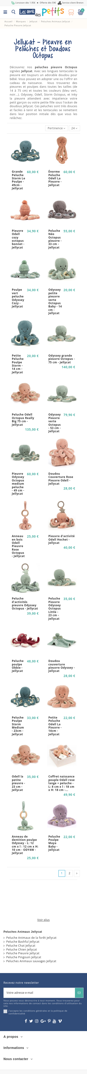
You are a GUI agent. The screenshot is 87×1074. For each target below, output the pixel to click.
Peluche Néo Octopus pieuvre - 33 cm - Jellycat (55, 239)
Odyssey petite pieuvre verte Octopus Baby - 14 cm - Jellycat (55, 301)
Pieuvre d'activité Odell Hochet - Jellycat (61, 539)
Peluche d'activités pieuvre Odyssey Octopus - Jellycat (25, 603)
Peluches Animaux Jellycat (22, 931)
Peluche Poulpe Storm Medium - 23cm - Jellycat (18, 726)
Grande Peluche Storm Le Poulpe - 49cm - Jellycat (18, 180)
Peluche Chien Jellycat (21, 949)
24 (74, 128)
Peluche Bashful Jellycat (22, 942)
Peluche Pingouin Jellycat (23, 957)
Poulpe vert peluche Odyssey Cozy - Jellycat (18, 298)
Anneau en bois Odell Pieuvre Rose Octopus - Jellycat (18, 546)
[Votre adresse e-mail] (39, 993)
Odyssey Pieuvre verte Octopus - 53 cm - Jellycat (54, 423)
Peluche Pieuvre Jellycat (22, 953)
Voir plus (43, 920)
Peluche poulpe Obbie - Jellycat (18, 666)
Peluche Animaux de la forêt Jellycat (31, 938)
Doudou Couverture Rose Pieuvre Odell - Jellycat (60, 479)
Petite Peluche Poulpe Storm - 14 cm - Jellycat (18, 364)
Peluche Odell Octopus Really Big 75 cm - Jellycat (23, 419)
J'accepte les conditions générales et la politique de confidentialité (38, 1012)
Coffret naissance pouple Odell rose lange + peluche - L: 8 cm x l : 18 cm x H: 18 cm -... (61, 783)
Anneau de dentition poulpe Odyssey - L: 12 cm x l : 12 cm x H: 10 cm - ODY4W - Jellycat (25, 845)
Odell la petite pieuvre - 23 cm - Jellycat (18, 783)
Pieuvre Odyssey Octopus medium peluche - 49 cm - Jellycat (18, 484)
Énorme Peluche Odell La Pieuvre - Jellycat (55, 178)
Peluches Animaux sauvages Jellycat (31, 961)
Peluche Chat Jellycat (20, 946)
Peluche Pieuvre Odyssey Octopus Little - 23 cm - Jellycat (54, 608)
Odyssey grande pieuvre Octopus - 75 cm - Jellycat (61, 359)
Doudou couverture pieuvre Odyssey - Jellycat (61, 666)
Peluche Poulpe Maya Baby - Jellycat (54, 843)
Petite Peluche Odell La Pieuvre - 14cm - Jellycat (55, 726)
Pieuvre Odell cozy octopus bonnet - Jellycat (18, 239)
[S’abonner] (79, 993)
